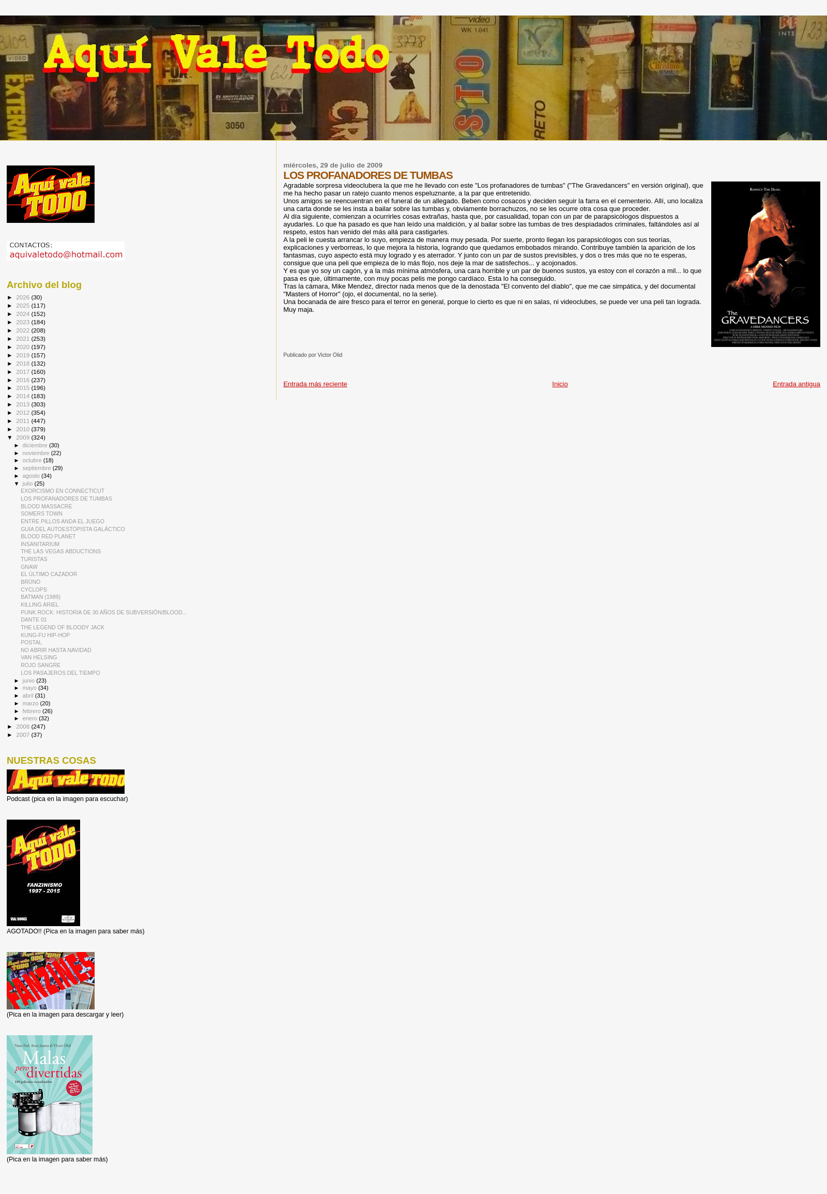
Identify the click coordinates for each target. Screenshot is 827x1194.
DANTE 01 (34, 619)
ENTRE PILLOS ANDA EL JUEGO (62, 521)
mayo (30, 688)
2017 (23, 371)
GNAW (29, 567)
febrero (32, 711)
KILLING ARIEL (40, 604)
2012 (23, 412)
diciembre (36, 445)
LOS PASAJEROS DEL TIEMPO (60, 673)
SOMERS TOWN (42, 513)
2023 (23, 322)
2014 (23, 395)
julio (29, 483)
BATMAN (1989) (40, 597)
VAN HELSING (39, 657)
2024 (23, 313)
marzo (31, 703)
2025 (23, 305)
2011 (23, 420)
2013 (23, 404)
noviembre (37, 453)
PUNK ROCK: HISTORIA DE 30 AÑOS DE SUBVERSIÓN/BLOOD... (104, 612)
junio (30, 680)
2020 (23, 346)
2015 (23, 387)
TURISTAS (34, 559)
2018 (23, 363)
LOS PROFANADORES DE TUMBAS (66, 498)
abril (29, 695)
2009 (23, 437)
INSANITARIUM (40, 544)
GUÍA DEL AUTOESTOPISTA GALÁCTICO (73, 529)
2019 (23, 355)
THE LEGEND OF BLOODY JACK (62, 627)
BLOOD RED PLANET (48, 536)
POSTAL (31, 642)
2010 (23, 429)
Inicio (560, 384)
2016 (23, 379)
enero (31, 718)
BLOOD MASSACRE (46, 506)
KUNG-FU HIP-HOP (45, 635)
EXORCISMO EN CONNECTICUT (62, 491)
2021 (23, 338)
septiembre (38, 468)
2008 (23, 726)
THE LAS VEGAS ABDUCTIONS (61, 551)
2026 (23, 297)
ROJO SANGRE (40, 665)
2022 (23, 330)
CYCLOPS (34, 589)
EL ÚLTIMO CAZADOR (49, 574)
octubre (33, 460)
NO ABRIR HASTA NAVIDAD (56, 650)
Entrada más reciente (315, 384)
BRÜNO (30, 582)
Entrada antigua (796, 384)
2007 (23, 734)
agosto (32, 476)
